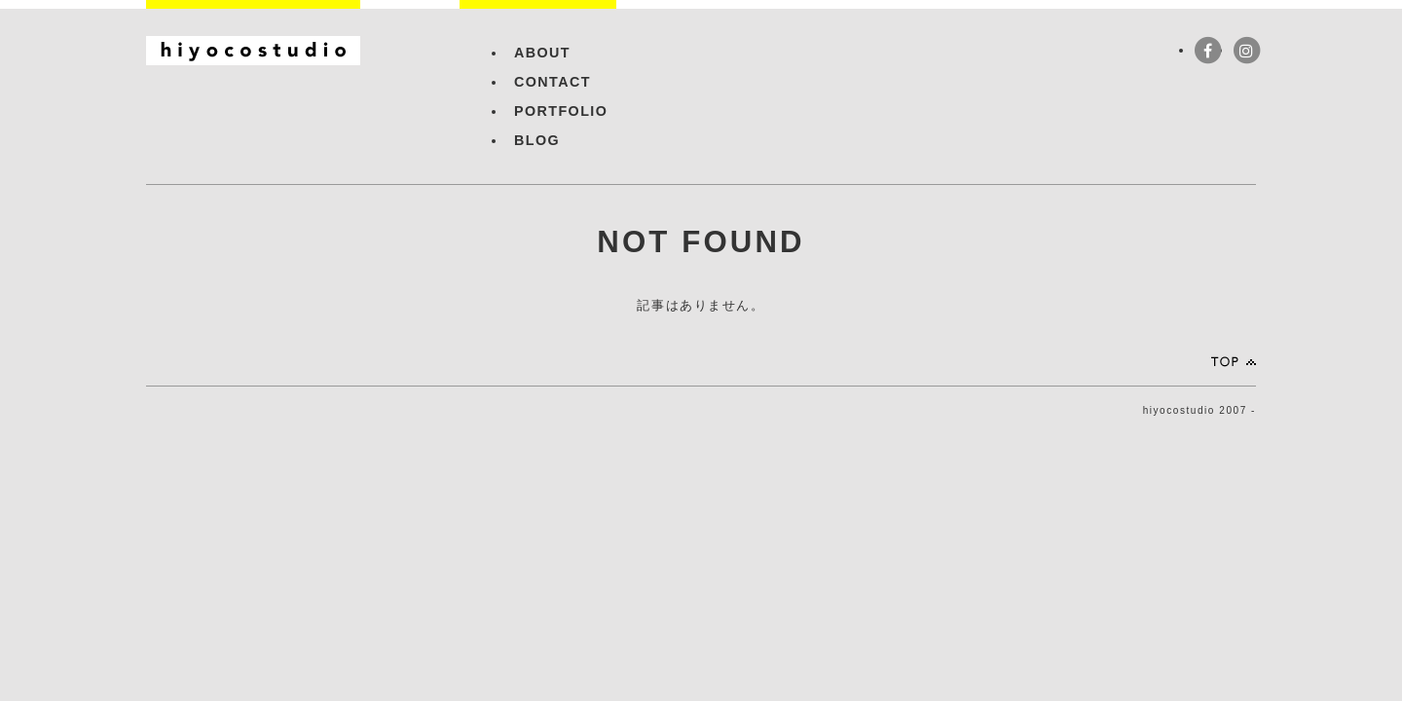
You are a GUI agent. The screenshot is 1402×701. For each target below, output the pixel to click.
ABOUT (542, 52)
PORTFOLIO (561, 111)
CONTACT (552, 82)
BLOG (537, 140)
